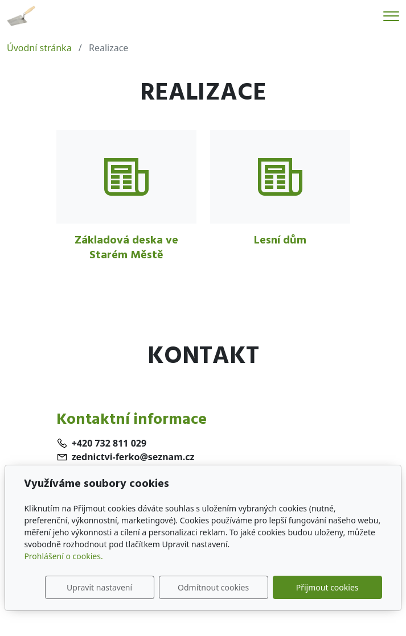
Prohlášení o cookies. (63, 556)
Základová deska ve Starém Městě (126, 247)
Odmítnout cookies (213, 587)
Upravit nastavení (99, 587)
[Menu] (391, 16)
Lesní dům (280, 240)
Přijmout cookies (327, 587)
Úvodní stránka (39, 48)
